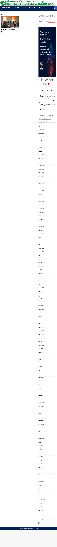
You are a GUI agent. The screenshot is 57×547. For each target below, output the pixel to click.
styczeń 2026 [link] (41, 126)
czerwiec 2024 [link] (41, 190)
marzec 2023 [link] (41, 241)
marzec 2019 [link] (41, 406)
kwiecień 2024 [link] (41, 197)
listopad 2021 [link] (41, 291)
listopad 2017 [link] (41, 453)
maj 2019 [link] (40, 399)
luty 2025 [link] (40, 162)
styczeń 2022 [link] (41, 284)
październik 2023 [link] (41, 219)
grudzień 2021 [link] (41, 287)
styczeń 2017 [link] (41, 488)
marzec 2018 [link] (41, 438)
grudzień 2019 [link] (41, 374)
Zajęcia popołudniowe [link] (6, 7)
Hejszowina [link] (16, 7)
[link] (55, 8)
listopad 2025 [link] (41, 133)
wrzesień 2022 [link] (41, 262)
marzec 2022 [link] (41, 277)
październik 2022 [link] (41, 259)
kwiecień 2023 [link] (41, 237)
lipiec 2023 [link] (40, 230)
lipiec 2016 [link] (40, 510)
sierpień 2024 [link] (41, 183)
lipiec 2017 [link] (40, 467)
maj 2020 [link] (40, 356)
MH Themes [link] (36, 528)
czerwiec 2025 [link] (41, 147)
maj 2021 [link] (40, 312)
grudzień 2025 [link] (41, 129)
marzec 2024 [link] (41, 201)
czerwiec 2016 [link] (41, 514)
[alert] (47, 523)
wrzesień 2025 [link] (41, 140)
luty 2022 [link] (40, 280)
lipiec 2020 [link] (40, 348)
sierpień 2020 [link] (41, 345)
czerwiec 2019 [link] (41, 395)
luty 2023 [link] (40, 244)
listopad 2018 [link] (41, 420)
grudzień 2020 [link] (41, 330)
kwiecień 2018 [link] (41, 435)
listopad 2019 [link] (41, 377)
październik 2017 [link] (41, 456)
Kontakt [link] (23, 10)
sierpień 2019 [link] (41, 388)
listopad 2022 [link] (41, 255)
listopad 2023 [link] (41, 215)
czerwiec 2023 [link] (41, 233)
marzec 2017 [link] (41, 481)
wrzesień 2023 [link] (41, 223)
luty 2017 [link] (40, 485)
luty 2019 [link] (40, 409)
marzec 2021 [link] (41, 320)
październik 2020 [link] (41, 338)
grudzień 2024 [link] (41, 169)
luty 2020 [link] (40, 366)
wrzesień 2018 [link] (41, 427)
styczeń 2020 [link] (41, 370)
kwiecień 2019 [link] (41, 402)
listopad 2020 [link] (41, 334)
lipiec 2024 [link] (40, 187)
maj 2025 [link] (40, 151)
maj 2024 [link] (40, 194)
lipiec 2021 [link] (40, 305)
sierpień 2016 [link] (41, 506)
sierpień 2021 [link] (41, 302)
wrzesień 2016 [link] (41, 503)
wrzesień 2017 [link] (41, 460)
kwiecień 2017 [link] (41, 478)
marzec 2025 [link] (41, 158)
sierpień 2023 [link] (41, 226)
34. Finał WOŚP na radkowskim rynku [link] (46, 93)
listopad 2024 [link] (41, 172)
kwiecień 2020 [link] (41, 359)
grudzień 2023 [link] (41, 212)
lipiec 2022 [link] (40, 266)
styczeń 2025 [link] (41, 165)
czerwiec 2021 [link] (41, 309)
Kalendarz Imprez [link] (32, 7)
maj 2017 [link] (40, 474)
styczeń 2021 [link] (41, 327)
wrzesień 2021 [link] (41, 298)
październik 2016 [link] (41, 499)
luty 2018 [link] (40, 442)
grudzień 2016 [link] (41, 492)
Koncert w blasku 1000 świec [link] (44, 98)
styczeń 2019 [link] (41, 413)
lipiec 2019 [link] (40, 392)
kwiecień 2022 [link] (41, 273)
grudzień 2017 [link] (41, 449)
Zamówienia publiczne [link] (6, 10)
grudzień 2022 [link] (41, 251)
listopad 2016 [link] (41, 496)
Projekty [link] (16, 10)
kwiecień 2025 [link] (41, 154)
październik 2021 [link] (41, 295)
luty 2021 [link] (40, 323)
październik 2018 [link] (41, 424)
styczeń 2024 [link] (41, 208)
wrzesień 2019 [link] (41, 384)
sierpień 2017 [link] (41, 463)
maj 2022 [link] (40, 269)
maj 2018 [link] (40, 431)
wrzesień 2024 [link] (41, 180)
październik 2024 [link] (41, 176)
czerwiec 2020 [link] (41, 352)
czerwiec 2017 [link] (41, 471)
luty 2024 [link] (40, 205)
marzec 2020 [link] (41, 363)
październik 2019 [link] (41, 381)
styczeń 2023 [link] (41, 248)
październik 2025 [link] (41, 136)
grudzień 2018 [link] (41, 417)
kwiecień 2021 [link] (41, 316)
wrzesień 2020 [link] (41, 341)
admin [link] (11, 32)
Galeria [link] (24, 7)
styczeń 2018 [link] (41, 445)
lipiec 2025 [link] (40, 144)
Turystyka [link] (41, 7)
